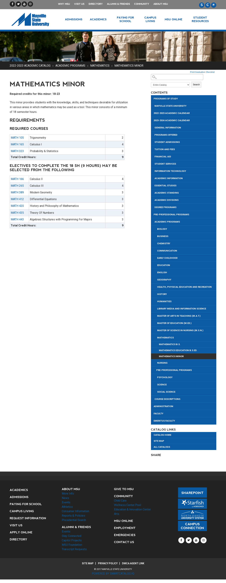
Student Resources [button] (200, 19)
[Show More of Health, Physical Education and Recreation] (155, 286)
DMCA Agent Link (133, 563)
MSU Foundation (72, 544)
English (162, 272)
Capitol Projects (72, 540)
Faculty (158, 413)
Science (162, 384)
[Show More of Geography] (155, 279)
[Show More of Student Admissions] (153, 141)
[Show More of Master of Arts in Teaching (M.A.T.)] (155, 315)
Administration (163, 406)
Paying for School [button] (125, 19)
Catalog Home (162, 435)
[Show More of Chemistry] (155, 243)
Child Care (120, 500)
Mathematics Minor (171, 356)
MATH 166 (17, 179)
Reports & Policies (73, 515)
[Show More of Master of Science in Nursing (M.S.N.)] (155, 330)
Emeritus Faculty (164, 420)
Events (66, 502)
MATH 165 (17, 144)
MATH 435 (17, 212)
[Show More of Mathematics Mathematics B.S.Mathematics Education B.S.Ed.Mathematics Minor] (155, 337)
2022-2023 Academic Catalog (30, 65)
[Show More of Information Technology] (153, 170)
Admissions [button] (73, 19)
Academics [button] (98, 19)
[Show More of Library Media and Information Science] (155, 308)
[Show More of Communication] (155, 250)
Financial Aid (162, 156)
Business (162, 236)
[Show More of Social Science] (155, 391)
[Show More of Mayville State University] (153, 105)
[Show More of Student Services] (153, 163)
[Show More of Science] (155, 384)
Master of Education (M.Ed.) (174, 323)
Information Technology (170, 171)
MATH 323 (17, 151)
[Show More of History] (155, 293)
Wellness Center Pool (127, 505)
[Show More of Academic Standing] (153, 192)
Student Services (165, 163)
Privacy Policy (108, 563)
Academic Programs (70, 65)
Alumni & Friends (118, 4)
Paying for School (26, 504)
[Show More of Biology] (155, 228)
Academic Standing (166, 192)
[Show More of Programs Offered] (153, 134)
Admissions (19, 497)
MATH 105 (17, 137)
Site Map (159, 441)
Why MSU (64, 4)
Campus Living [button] (150, 19)
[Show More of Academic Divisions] (153, 199)
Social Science (166, 391)
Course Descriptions (167, 399)
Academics (19, 490)
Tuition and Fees (164, 149)
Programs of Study (166, 98)
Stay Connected (71, 536)
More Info (68, 493)
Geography (164, 279)
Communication (167, 250)
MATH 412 (17, 199)
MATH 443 (17, 219)
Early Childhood (167, 258)
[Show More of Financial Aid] (153, 156)
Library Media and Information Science (181, 308)
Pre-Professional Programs (171, 214)
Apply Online (21, 532)
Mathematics (99, 65)
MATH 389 (17, 192)
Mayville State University (170, 106)
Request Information (28, 518)
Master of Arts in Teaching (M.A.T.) (179, 316)
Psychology (165, 377)
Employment (124, 528)
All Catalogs (162, 447)
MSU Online (123, 521)
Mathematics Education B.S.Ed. (178, 350)
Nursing (162, 363)
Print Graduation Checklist (202, 72)
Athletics (67, 506)
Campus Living (22, 511)
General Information (167, 127)
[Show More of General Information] (153, 127)
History (162, 294)
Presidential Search (74, 520)
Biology (162, 229)
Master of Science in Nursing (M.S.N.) (180, 330)
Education (163, 265)
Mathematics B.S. (169, 344)
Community (141, 4)
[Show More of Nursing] (155, 362)
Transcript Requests (74, 549)
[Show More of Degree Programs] (153, 207)
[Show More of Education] (155, 265)
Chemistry (163, 243)
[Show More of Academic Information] (153, 178)
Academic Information (168, 178)
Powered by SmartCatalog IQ (113, 573)
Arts (116, 514)
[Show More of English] (155, 272)
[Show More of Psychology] (155, 377)
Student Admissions (167, 142)
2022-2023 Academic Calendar (172, 113)
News (65, 498)
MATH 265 (17, 185)
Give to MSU (124, 489)
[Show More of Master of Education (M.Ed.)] (155, 322)
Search (196, 84)
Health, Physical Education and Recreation (184, 287)
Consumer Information (75, 511)
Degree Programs (165, 207)
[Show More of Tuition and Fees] (153, 149)
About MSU (160, 4)
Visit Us (79, 4)
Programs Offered (165, 135)
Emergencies (124, 535)
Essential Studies (165, 185)
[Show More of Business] (155, 236)
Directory (96, 4)
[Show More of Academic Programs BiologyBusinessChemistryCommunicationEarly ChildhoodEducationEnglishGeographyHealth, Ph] (153, 221)
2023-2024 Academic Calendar (172, 120)
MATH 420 (17, 206)
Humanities (164, 301)
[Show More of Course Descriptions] (153, 398)
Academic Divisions (166, 200)
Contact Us (124, 542)
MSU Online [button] (173, 19)
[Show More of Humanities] (155, 301)
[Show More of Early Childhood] (155, 257)
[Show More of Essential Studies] (153, 185)
